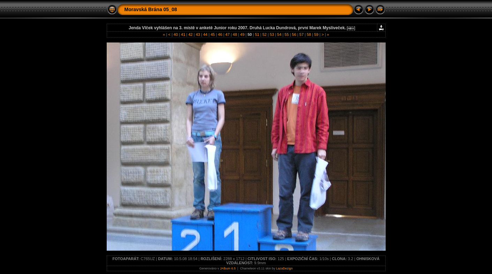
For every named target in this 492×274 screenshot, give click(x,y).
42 (190, 34)
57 (301, 34)
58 (309, 34)
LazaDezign (284, 268)
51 (257, 34)
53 (272, 34)
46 (220, 34)
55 (286, 34)
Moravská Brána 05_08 (150, 9)
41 (183, 34)
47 (227, 34)
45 (213, 34)
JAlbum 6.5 (228, 268)
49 (242, 34)
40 (176, 34)
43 (198, 34)
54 (279, 34)
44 (205, 34)
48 (235, 34)
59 (316, 34)
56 (294, 34)
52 (264, 34)
